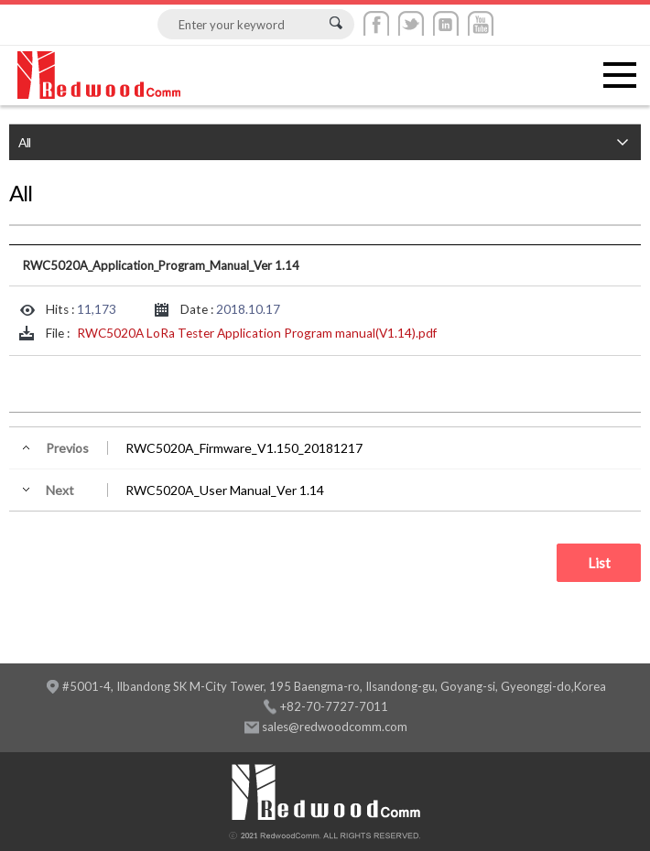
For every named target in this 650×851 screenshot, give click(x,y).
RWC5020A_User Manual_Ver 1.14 (224, 490)
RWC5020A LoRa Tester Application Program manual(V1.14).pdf (257, 333)
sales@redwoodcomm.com (334, 726)
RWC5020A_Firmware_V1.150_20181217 (244, 448)
